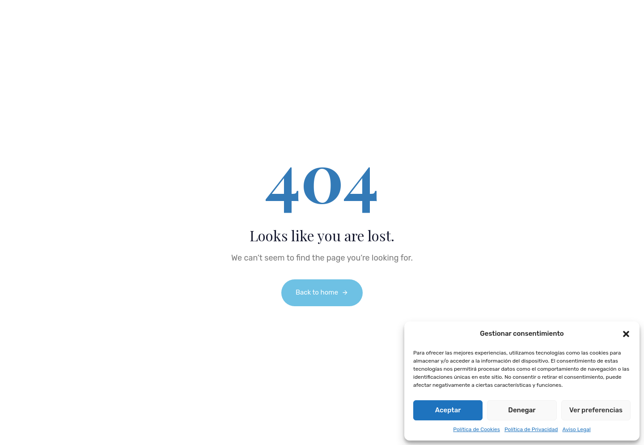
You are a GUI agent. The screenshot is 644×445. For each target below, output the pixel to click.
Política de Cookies (476, 429)
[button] (626, 333)
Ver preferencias (596, 410)
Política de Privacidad (531, 429)
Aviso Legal (576, 429)
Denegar (521, 410)
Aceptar (448, 410)
